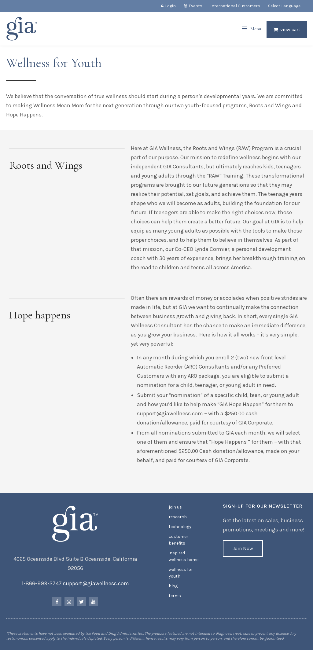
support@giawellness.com (96, 583)
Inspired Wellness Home (183, 556)
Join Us (175, 507)
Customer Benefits (178, 540)
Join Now (243, 548)
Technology (180, 526)
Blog (173, 586)
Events (195, 6)
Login (170, 6)
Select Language (284, 6)
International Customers (235, 6)
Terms (175, 595)
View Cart (290, 29)
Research (178, 517)
